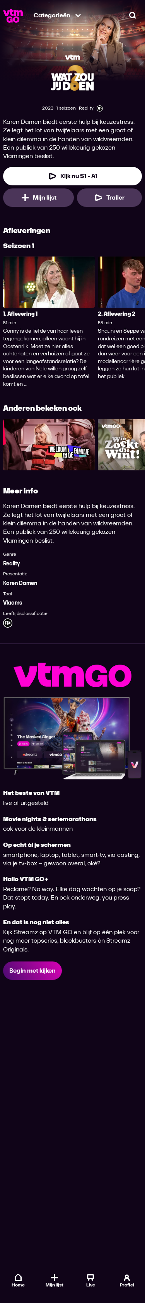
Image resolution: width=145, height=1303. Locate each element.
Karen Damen (20, 583)
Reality (11, 563)
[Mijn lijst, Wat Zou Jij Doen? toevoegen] (38, 197)
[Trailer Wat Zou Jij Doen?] (109, 197)
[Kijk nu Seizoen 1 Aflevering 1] (72, 176)
